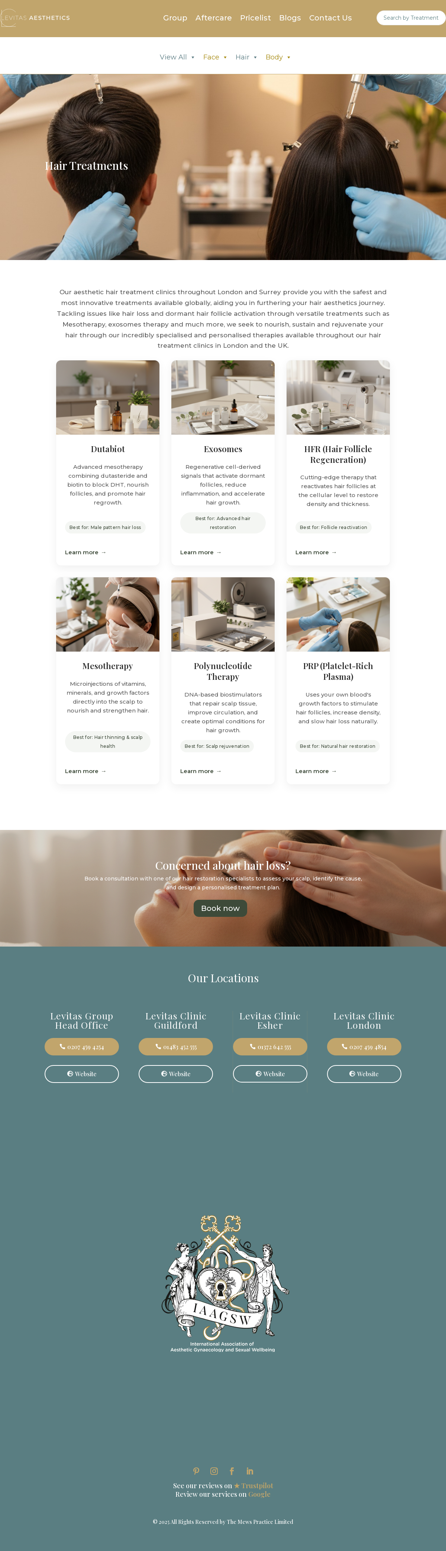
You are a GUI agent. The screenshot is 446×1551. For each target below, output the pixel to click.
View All (178, 57)
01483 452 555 (180, 1047)
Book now (220, 908)
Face (215, 57)
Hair (247, 57)
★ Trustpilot (253, 1485)
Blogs (290, 18)
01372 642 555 (274, 1047)
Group (175, 18)
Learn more (81, 552)
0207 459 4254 (85, 1047)
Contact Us (330, 18)
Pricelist (255, 18)
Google (259, 1494)
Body (279, 57)
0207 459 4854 (368, 1047)
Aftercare (213, 18)
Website (86, 1074)
